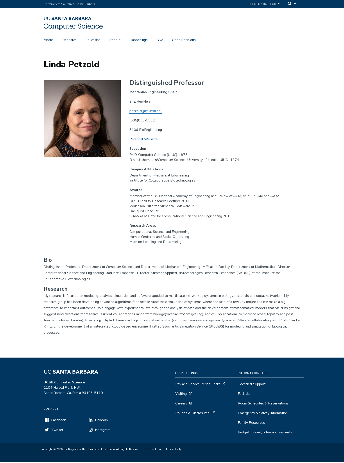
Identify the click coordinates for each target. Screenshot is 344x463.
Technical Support (252, 384)
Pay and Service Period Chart (197, 384)
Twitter (57, 430)
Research (69, 39)
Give (159, 39)
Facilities (244, 394)
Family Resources (251, 423)
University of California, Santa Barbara (69, 4)
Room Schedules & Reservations (263, 404)
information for (262, 4)
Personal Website (143, 139)
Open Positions (184, 39)
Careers (181, 404)
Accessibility (173, 450)
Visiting (181, 394)
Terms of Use (153, 450)
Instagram (102, 430)
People (115, 39)
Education (92, 39)
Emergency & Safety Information (263, 413)
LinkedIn (101, 420)
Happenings (138, 39)
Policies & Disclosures (192, 413)
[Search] (292, 4)
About (49, 39)
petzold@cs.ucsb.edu (145, 111)
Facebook (58, 420)
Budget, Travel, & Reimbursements (265, 433)
